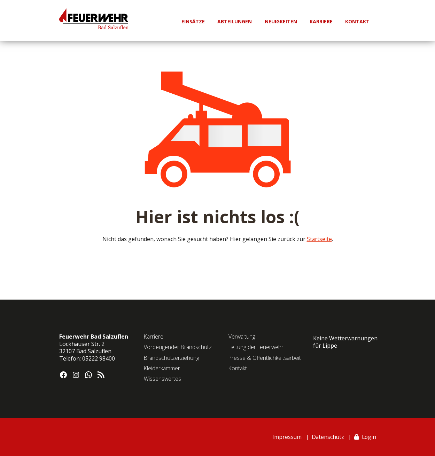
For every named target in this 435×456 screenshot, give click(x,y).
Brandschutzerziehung (172, 358)
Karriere (154, 336)
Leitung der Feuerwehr (256, 347)
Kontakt (238, 368)
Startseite (319, 239)
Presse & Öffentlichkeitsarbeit (265, 358)
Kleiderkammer (162, 368)
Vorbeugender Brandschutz (178, 347)
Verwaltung (242, 336)
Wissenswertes (162, 378)
